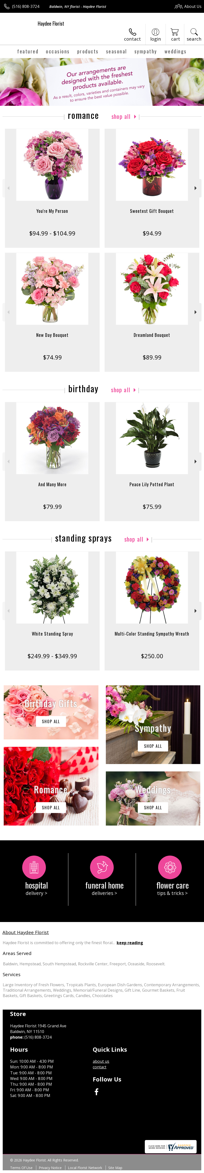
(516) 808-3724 (25, 6)
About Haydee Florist (25, 932)
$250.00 (152, 656)
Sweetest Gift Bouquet (152, 211)
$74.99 (52, 357)
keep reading (130, 942)
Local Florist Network (85, 1167)
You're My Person (52, 211)
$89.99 (152, 357)
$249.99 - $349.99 (52, 656)
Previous (7, 188)
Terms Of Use (21, 1167)
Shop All (121, 116)
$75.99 (152, 506)
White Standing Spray (52, 633)
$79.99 (52, 506)
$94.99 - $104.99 (52, 233)
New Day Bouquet (52, 335)
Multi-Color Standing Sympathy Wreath (152, 633)
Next (196, 188)
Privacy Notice (50, 1167)
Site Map (115, 1167)
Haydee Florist (51, 23)
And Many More (52, 484)
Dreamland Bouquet (152, 335)
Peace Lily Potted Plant (152, 484)
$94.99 (152, 233)
